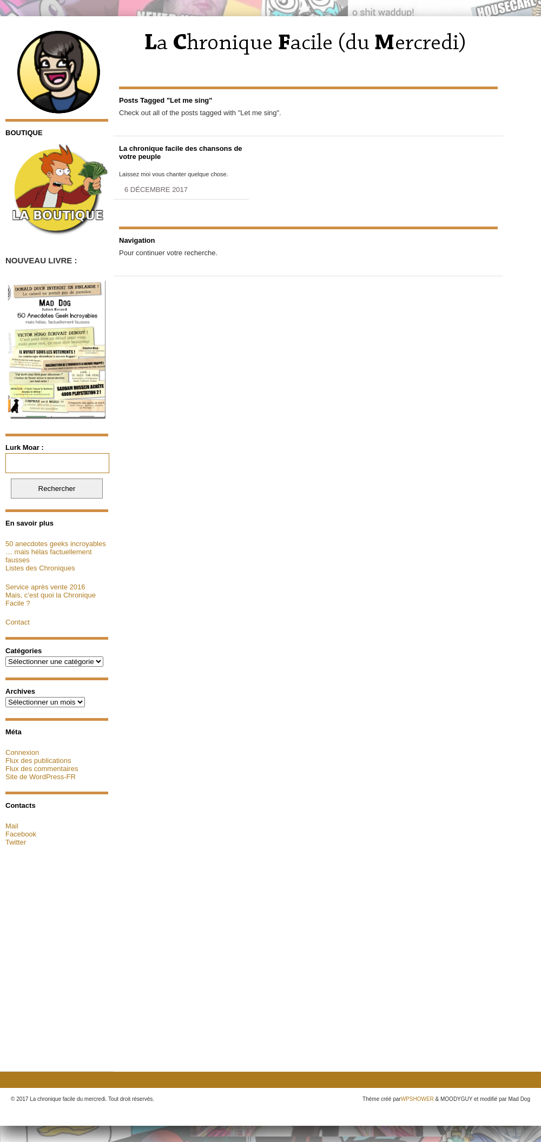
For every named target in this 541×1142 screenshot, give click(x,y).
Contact (17, 622)
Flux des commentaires (41, 769)
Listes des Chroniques (40, 568)
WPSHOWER (417, 1099)
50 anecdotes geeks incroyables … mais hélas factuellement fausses (55, 552)
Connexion (22, 752)
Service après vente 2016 (45, 587)
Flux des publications (38, 760)
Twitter (15, 842)
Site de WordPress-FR (40, 777)
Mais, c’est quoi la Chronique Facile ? (50, 599)
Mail (11, 826)
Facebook (20, 834)
